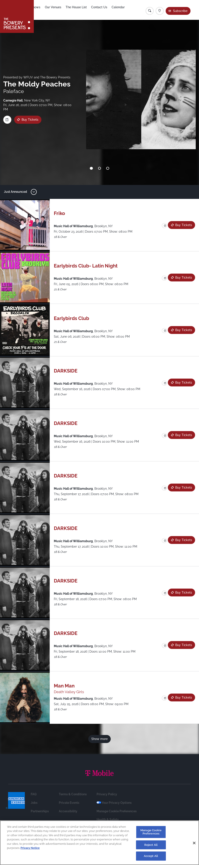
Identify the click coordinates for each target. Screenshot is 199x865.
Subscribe (181, 11)
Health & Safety (108, 819)
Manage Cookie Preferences (117, 811)
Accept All (151, 856)
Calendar (125, 10)
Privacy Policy (107, 794)
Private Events (69, 802)
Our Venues (59, 10)
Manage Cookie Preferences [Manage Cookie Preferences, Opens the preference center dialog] (151, 832)
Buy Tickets (30, 119)
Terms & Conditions (73, 794)
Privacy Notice (30, 848)
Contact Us (106, 10)
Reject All (151, 844)
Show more (99, 739)
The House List (82, 10)
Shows (41, 10)
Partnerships (40, 811)
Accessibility (68, 811)
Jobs (34, 802)
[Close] (194, 843)
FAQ (34, 794)
